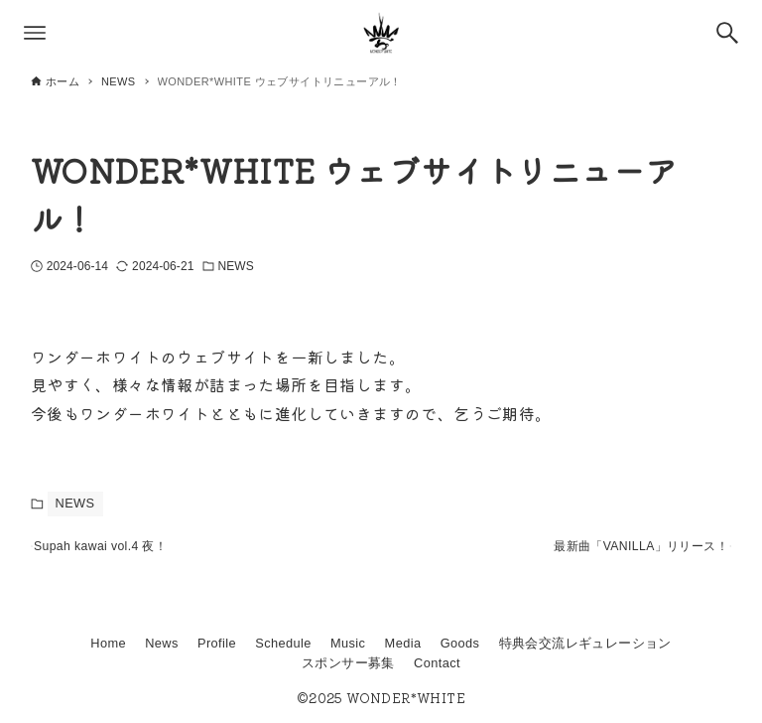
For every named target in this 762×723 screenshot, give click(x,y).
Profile (216, 644)
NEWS (236, 266)
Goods (460, 644)
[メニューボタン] (35, 33)
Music (347, 644)
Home (108, 644)
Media (403, 644)
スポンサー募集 (348, 662)
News (162, 644)
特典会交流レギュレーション (585, 644)
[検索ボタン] (727, 33)
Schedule (283, 644)
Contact (437, 662)
